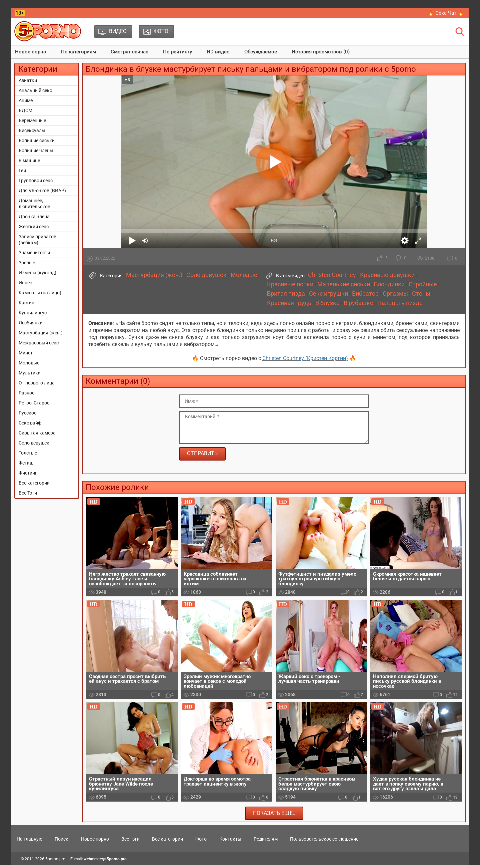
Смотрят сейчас (129, 52)
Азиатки (28, 80)
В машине (29, 160)
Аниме (26, 100)
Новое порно (30, 52)
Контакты (230, 839)
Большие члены (36, 150)
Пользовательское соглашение (324, 839)
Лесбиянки (31, 322)
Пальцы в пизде (400, 303)
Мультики (30, 372)
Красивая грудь (289, 303)
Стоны (421, 293)
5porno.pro (55, 859)
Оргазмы (395, 293)
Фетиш (26, 463)
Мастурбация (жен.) (41, 332)
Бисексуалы (32, 130)
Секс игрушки (328, 293)
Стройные (423, 284)
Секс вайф (30, 422)
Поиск (61, 839)
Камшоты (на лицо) (40, 292)
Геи (22, 170)
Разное (26, 392)
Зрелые (27, 262)
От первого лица (37, 382)
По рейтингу (177, 52)
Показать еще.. (274, 813)
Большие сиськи (37, 140)
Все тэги (130, 839)
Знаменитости (34, 252)
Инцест (26, 282)
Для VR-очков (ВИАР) (42, 190)
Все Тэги (28, 493)
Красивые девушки (387, 275)
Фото (201, 839)
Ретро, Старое (34, 402)
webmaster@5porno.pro (105, 859)
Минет (26, 352)
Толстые (28, 453)
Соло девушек (34, 443)
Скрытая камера (37, 433)
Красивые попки (290, 284)
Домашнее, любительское (34, 203)
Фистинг (28, 473)
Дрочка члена (34, 216)
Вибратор (365, 293)
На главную (29, 839)
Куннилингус (33, 312)
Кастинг (27, 302)
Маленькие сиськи (343, 284)
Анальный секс (35, 90)
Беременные (32, 120)
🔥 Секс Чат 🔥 (446, 13)
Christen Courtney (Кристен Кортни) (305, 358)
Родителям (266, 839)
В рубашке (358, 303)
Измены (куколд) (37, 272)
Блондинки (389, 284)
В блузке (327, 303)
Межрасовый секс (39, 342)
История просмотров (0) (321, 52)
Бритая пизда (286, 293)
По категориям (78, 52)
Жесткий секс (34, 226)
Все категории (34, 483)
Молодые (29, 362)
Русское (27, 412)
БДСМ (25, 110)
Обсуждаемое (260, 52)
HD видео (218, 52)
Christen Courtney (332, 275)
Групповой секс (36, 180)
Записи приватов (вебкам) (37, 239)
